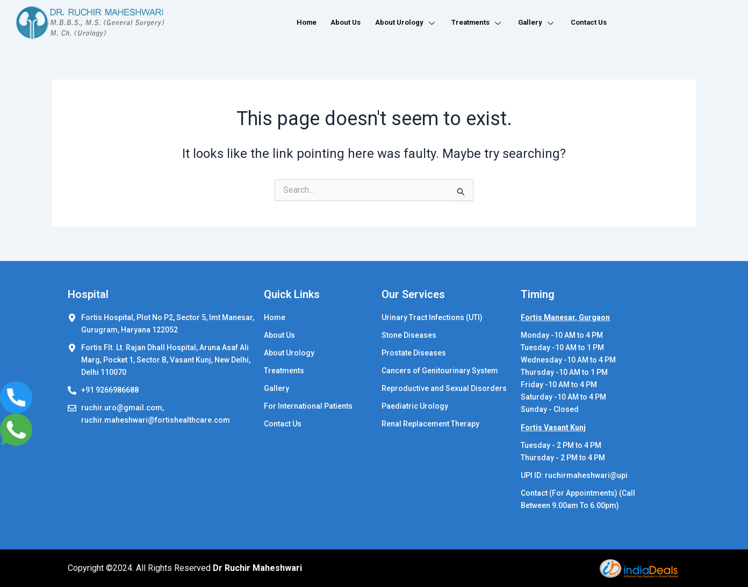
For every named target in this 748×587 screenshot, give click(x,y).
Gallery (536, 22)
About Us (337, 22)
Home (297, 22)
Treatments (475, 22)
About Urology (400, 22)
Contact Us (589, 22)
